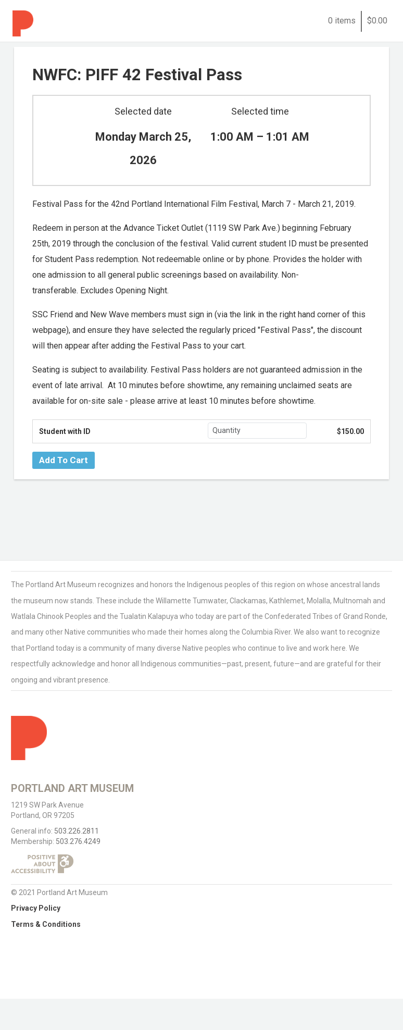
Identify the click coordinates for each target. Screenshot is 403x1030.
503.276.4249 (78, 841)
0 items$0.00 (357, 21)
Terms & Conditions (46, 924)
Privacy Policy (35, 908)
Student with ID (65, 431)
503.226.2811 (76, 831)
